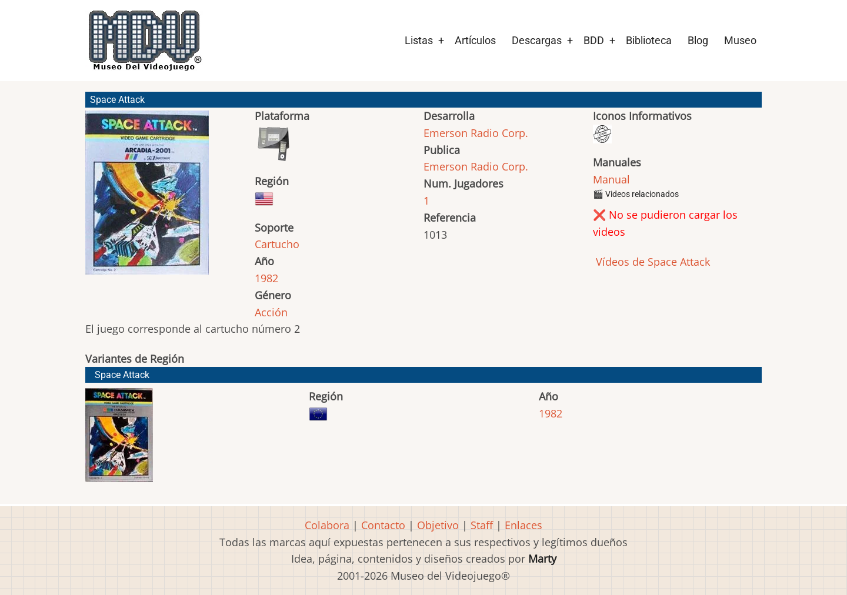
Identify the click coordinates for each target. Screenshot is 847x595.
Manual (611, 179)
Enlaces (523, 525)
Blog (698, 40)
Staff (482, 525)
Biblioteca (649, 40)
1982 (266, 278)
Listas (419, 40)
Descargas (537, 40)
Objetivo (438, 525)
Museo (740, 40)
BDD (593, 40)
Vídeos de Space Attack (651, 262)
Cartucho (277, 244)
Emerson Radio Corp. (476, 133)
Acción (271, 312)
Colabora (327, 525)
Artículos (475, 40)
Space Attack (122, 374)
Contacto (383, 525)
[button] (147, 198)
